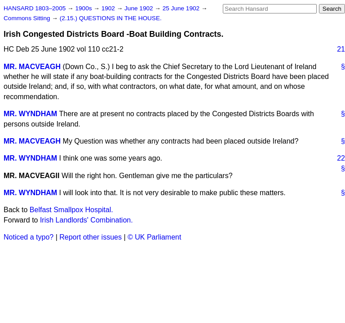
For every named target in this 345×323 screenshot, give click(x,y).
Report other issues (90, 237)
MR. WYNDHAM (30, 114)
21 (341, 49)
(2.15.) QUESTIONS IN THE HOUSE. (111, 18)
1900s (84, 8)
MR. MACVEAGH (32, 66)
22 (341, 158)
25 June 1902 (182, 8)
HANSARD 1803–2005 (35, 8)
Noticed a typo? (28, 237)
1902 (109, 8)
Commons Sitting (28, 18)
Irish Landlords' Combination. (86, 220)
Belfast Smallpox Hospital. (71, 210)
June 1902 (139, 8)
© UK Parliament (154, 237)
